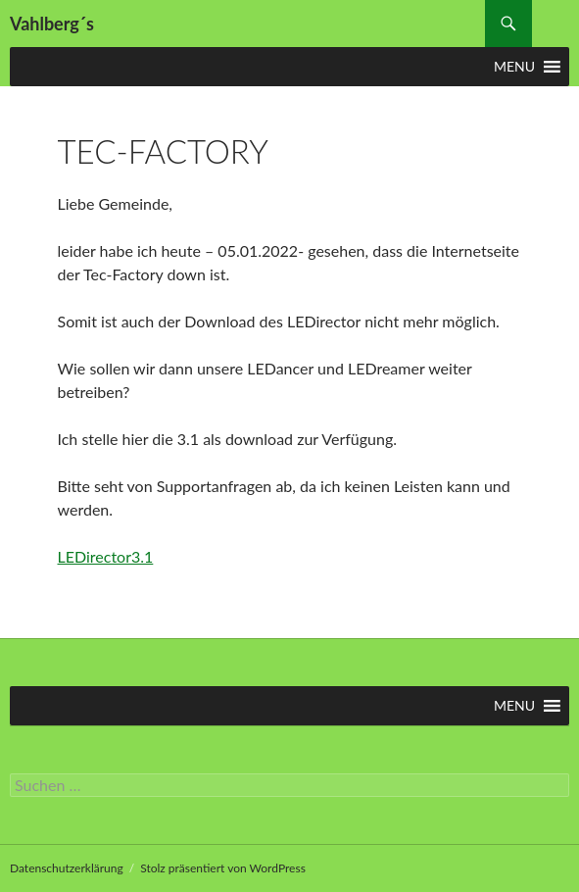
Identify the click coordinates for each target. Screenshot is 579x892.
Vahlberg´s (52, 23)
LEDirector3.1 (106, 556)
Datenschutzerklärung (66, 868)
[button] (514, 66)
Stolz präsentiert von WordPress (223, 868)
